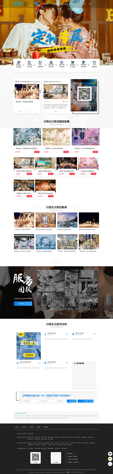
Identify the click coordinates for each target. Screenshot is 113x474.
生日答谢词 (72, 442)
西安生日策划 (44, 439)
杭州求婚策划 (57, 448)
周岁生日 (27, 415)
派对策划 (16, 418)
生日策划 (24, 427)
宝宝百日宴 (48, 469)
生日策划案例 (55, 4)
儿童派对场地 (30, 444)
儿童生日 (51, 442)
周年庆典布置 (79, 442)
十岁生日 (56, 442)
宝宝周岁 (55, 469)
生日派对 (38, 427)
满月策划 (65, 444)
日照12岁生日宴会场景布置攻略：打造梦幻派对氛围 (28, 368)
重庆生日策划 (50, 437)
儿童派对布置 (92, 442)
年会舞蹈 (49, 444)
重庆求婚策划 (50, 448)
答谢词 (54, 444)
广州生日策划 (77, 437)
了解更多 (23, 303)
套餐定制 (46, 4)
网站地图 (46, 427)
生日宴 (58, 469)
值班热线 (70, 462)
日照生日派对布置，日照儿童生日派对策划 (81, 339)
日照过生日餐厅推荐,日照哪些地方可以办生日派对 (55, 368)
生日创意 (73, 469)
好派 (97, 415)
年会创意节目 (44, 444)
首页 (36, 4)
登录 (90, 4)
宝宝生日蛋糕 (85, 442)
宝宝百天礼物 (37, 444)
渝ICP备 (62, 472)
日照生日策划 (73, 4)
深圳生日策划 (84, 437)
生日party (67, 442)
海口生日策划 (91, 437)
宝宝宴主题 (40, 415)
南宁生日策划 (50, 439)
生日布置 (31, 427)
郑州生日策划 (57, 437)
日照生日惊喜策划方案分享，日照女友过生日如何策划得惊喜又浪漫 (56, 339)
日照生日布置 (64, 4)
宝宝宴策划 (51, 415)
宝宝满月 (64, 469)
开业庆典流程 (82, 469)
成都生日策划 (30, 439)
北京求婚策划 (30, 448)
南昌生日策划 (70, 437)
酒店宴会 (70, 444)
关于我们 (17, 427)
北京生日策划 (30, 437)
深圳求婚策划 (44, 448)
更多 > (67, 334)
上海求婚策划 (37, 448)
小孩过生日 (34, 442)
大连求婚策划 (64, 448)
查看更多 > (56, 261)
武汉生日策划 (37, 439)
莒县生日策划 (30, 433)
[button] (19, 111)
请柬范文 (40, 442)
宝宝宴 (45, 415)
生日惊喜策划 (59, 444)
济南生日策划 (64, 437)
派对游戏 (29, 442)
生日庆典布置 (46, 442)
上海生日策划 (37, 437)
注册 (84, 4)
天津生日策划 (44, 437)
